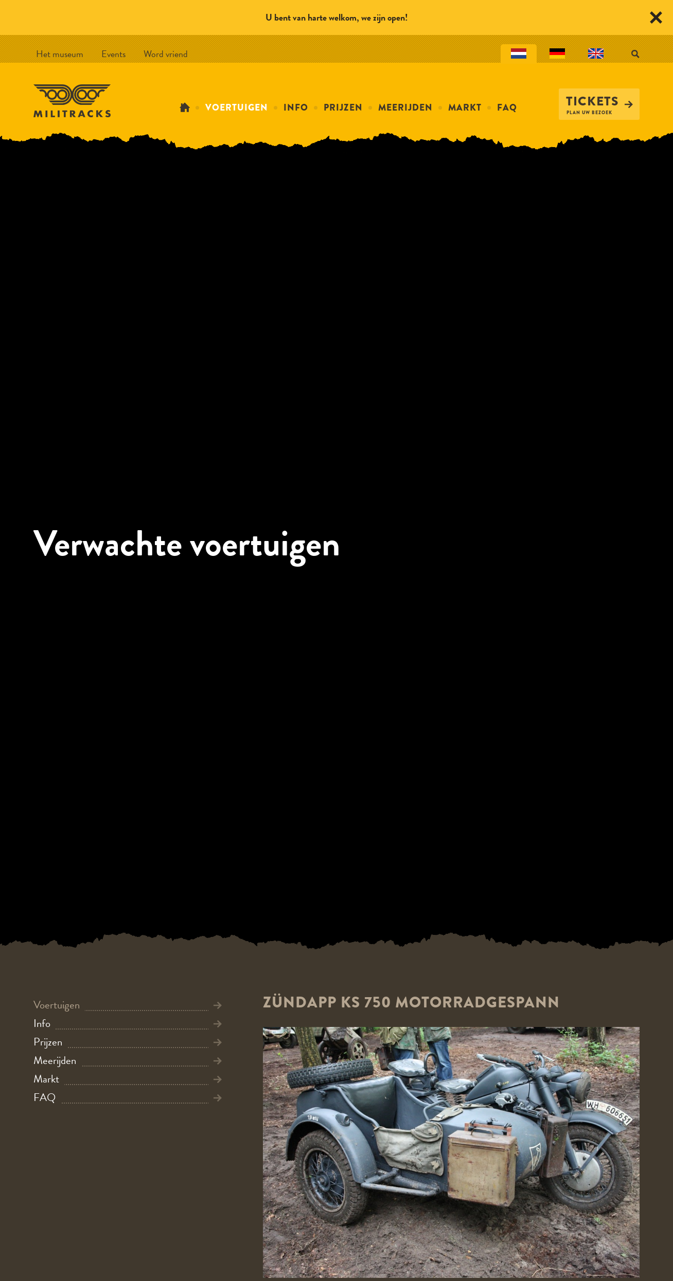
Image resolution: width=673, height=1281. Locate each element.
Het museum (59, 54)
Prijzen (343, 107)
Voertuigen (236, 107)
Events (113, 54)
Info (296, 107)
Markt (465, 107)
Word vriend (166, 54)
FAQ (507, 107)
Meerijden (405, 107)
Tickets (599, 101)
